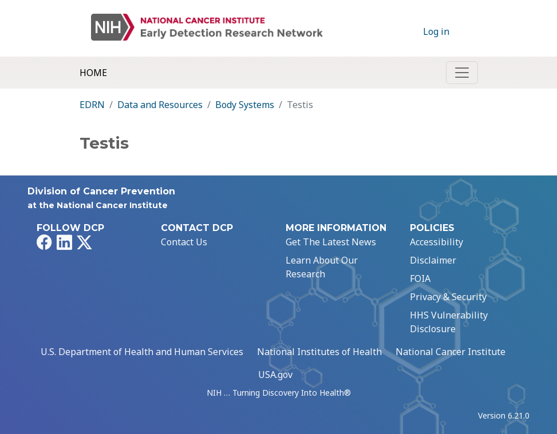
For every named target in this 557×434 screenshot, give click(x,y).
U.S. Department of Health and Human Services (142, 351)
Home (93, 72)
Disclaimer (433, 260)
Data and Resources (160, 104)
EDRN (92, 104)
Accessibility (436, 242)
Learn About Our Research (322, 267)
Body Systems (244, 104)
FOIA (420, 278)
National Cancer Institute (450, 351)
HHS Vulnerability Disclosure (449, 322)
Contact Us (184, 242)
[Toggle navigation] (462, 72)
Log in (436, 31)
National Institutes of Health (319, 351)
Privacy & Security (448, 296)
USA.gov (275, 374)
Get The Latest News (331, 242)
